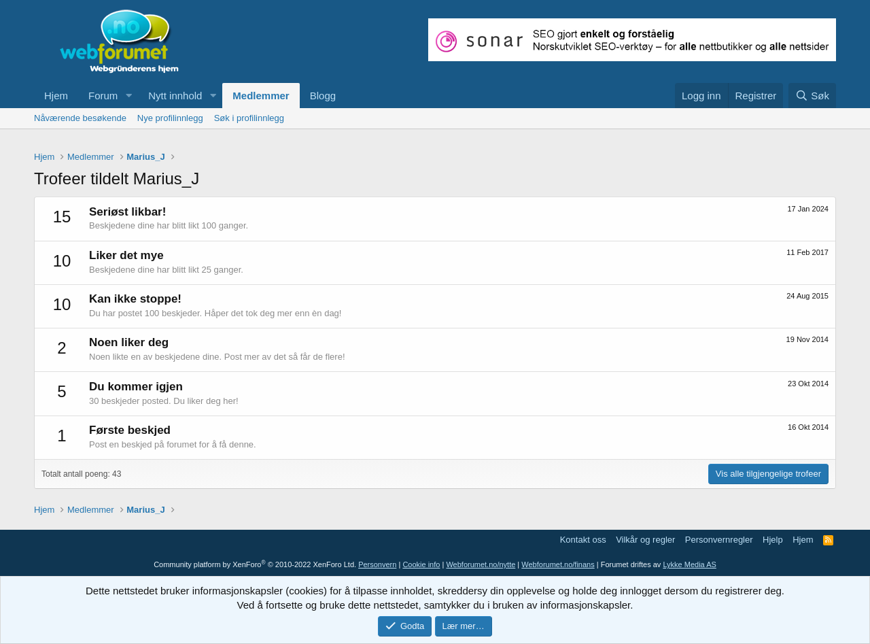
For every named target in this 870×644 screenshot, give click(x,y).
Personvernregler (719, 540)
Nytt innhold (175, 95)
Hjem (56, 95)
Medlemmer (260, 95)
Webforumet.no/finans (557, 564)
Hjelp (773, 540)
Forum (103, 95)
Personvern (377, 564)
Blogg (323, 95)
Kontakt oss (583, 540)
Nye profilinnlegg (170, 118)
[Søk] (812, 95)
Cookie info (421, 564)
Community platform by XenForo (255, 564)
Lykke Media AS (689, 564)
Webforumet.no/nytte (480, 564)
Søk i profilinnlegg (249, 118)
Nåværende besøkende (80, 118)
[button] (128, 95)
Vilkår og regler (645, 540)
